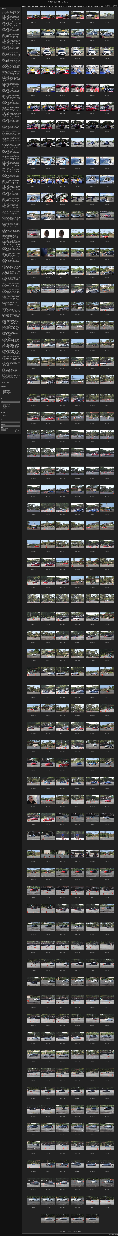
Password (3, 424)
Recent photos (6, 391)
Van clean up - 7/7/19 (9, 369)
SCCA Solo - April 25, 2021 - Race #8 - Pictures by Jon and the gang (11, 141)
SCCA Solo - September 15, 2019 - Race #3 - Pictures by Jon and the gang (11, 201)
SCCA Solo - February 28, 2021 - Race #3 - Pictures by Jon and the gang (11, 160)
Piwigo (116, 1234)
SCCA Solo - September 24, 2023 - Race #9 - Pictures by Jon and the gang (11, 95)
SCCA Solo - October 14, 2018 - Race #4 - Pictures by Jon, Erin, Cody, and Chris (11, 253)
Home (24, 6)
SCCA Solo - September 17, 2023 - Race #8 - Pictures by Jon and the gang (11, 91)
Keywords (5, 404)
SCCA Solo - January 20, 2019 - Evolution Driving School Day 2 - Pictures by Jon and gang (10, 235)
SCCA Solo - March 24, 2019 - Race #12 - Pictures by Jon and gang (11, 220)
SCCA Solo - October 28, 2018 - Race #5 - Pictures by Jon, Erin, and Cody (11, 249)
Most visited (6, 389)
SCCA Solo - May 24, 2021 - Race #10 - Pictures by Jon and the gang (11, 134)
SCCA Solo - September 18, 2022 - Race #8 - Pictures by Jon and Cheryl (11, 99)
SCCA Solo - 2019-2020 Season (11, 169)
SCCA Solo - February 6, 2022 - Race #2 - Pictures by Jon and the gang (10, 118)
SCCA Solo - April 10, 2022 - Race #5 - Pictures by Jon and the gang (11, 106)
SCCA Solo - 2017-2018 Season (11, 264)
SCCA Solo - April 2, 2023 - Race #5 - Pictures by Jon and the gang (11, 80)
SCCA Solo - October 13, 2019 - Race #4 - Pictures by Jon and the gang (10, 198)
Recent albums (7, 392)
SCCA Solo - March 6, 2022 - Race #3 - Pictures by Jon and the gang (11, 114)
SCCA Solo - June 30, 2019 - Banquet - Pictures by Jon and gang (11, 214)
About (4, 407)
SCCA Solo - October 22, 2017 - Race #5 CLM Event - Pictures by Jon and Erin (11, 292)
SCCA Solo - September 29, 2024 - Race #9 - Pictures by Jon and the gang (11, 45)
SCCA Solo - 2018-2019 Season (11, 211)
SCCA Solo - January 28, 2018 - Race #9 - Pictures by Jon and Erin (10, 282)
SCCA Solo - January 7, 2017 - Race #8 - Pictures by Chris (10, 286)
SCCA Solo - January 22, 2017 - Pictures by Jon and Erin (10, 340)
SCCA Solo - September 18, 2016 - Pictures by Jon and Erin (11, 352)
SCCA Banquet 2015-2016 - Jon (12, 359)
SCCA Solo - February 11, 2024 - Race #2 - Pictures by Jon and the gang (11, 17)
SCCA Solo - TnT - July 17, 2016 (12, 353)
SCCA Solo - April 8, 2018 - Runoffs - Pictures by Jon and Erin (11, 267)
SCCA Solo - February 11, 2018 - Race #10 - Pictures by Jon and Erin (11, 279)
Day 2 (6, 337)
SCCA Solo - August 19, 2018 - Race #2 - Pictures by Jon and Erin (10, 261)
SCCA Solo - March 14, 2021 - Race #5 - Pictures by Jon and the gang (10, 152)
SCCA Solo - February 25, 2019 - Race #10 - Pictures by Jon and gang (11, 227)
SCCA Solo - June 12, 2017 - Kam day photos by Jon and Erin (11, 315)
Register (5, 415)
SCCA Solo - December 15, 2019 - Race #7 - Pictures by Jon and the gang (11, 187)
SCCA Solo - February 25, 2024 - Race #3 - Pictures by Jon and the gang (11, 21)
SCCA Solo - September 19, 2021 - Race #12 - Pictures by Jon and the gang (11, 127)
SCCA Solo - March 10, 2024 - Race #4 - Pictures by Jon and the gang (10, 27)
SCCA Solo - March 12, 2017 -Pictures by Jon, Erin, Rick (10, 327)
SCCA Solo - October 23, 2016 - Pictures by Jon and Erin (10, 347)
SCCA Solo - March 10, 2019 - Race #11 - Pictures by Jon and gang (11, 224)
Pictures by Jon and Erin (11, 271)
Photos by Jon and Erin (10, 277)
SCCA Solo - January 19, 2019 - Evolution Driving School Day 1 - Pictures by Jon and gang (10, 239)
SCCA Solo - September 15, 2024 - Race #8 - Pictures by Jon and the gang (11, 41)
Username (3, 421)
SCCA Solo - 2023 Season (9, 65)
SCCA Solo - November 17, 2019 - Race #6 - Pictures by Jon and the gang (11, 191)
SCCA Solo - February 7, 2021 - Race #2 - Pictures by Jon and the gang (10, 163)
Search (5, 405)
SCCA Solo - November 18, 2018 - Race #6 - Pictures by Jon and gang (11, 245)
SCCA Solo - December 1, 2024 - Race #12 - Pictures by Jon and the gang (11, 58)
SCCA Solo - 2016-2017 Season (11, 316)
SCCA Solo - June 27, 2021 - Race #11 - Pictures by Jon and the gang (11, 130)
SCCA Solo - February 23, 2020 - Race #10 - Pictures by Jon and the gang (11, 176)
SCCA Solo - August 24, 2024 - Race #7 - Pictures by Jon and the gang (10, 37)
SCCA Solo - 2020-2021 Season (11, 123)
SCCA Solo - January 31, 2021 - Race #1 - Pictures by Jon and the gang (10, 167)
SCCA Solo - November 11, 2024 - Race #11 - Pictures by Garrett (11, 55)
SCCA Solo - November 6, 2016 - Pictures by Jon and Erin (11, 345)
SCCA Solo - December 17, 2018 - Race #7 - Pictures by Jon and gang (11, 242)
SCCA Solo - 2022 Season (9, 97)
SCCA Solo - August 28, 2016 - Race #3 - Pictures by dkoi (10, 329)
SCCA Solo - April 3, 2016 (10, 362)
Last (79, 1231)
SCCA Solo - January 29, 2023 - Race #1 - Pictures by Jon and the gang (10, 67)
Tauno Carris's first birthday (10, 380)
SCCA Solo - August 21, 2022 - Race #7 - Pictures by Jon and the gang (10, 103)
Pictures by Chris (9, 304)
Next (76, 1231)
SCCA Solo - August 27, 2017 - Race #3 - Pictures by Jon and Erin (10, 299)
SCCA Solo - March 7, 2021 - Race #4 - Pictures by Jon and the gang (11, 155)
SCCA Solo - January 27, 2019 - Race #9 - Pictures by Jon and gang (11, 231)
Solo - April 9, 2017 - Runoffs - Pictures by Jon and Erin (10, 319)
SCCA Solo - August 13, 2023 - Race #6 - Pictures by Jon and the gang (10, 84)
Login (4, 416)
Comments (6, 406)
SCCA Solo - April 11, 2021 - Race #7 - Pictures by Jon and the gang (11, 145)
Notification (6, 408)
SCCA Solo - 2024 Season (9, 11)
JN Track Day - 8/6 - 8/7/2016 (11, 377)
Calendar (5, 395)
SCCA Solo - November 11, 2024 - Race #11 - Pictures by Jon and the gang (11, 52)
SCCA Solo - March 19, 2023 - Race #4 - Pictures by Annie (10, 78)
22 (73, 1231)
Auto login (4, 428)
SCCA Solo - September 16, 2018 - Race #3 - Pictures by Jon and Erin (11, 257)
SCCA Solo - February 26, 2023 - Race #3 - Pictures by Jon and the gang (11, 75)
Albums (3, 8)
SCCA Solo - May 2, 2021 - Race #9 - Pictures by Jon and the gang (11, 137)
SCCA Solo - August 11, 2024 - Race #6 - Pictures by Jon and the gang (10, 34)
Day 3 (6, 338)
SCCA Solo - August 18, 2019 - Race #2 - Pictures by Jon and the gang (10, 205)
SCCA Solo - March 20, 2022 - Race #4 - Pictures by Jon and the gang (10, 111)
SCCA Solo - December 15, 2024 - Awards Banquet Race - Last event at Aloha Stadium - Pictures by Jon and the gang (11, 62)
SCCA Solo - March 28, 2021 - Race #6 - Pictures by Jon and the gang (10, 149)
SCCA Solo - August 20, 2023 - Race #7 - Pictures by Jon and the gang (10, 88)
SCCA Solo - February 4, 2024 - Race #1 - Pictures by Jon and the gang (10, 14)
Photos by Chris (8, 255)
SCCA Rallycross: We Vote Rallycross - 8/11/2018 (9, 371)
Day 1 (6, 335)
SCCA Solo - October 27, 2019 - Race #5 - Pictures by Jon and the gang (10, 194)
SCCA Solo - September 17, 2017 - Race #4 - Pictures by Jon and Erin (11, 295)
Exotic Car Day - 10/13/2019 (11, 366)
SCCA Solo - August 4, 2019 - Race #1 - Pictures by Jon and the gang (11, 208)
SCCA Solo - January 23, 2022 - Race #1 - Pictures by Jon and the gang (10, 121)
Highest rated (6, 390)
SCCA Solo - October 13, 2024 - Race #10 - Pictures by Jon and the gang (10, 48)
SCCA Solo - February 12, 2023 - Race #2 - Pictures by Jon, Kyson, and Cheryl (11, 71)
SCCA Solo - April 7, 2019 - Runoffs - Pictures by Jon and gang (11, 218)
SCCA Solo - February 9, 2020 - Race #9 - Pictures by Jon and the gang (10, 180)
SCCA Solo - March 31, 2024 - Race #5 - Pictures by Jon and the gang (10, 30)
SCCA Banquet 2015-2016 (10, 358)
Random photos (7, 393)
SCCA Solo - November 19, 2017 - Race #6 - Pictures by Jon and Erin (11, 288)
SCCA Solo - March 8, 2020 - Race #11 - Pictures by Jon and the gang (11, 172)
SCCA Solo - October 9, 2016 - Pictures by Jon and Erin (10, 349)
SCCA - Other (6, 365)
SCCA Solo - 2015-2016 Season (11, 356)
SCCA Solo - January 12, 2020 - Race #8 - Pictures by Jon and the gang (10, 184)
